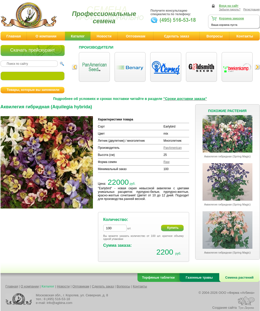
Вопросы (215, 36)
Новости (104, 36)
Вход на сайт (228, 6)
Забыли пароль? (230, 9)
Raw (167, 162)
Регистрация (251, 9)
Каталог (78, 36)
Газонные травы (199, 277)
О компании (46, 36)
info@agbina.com (59, 303)
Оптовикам (135, 36)
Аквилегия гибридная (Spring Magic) (227, 156)
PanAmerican (173, 148)
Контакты (140, 286)
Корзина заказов (231, 18)
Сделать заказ (176, 36)
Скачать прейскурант (32, 50)
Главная (13, 36)
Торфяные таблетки (158, 277)
